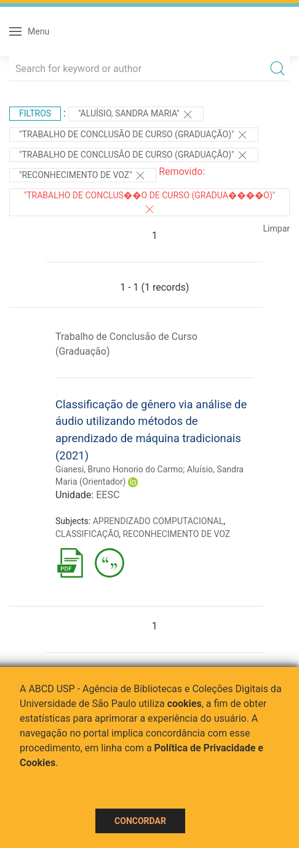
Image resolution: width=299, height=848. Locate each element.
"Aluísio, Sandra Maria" (136, 114)
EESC (107, 495)
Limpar (276, 228)
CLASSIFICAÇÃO (87, 534)
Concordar (140, 821)
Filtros (35, 113)
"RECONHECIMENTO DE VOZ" (82, 175)
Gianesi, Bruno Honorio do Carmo (119, 469)
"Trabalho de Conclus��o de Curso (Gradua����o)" (150, 202)
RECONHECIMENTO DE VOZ (176, 534)
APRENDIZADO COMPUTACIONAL (158, 521)
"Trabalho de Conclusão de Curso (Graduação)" (134, 135)
